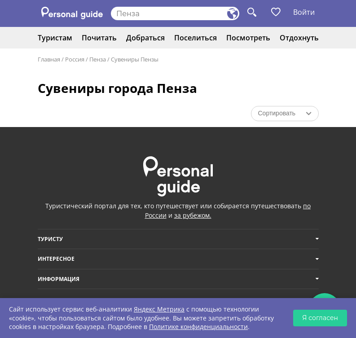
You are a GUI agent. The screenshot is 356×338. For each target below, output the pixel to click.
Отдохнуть (299, 38)
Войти (304, 12)
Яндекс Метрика (159, 309)
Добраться (145, 38)
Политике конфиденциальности (198, 326)
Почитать (99, 38)
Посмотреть (248, 38)
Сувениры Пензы (134, 59)
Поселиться (195, 38)
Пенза (97, 59)
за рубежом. (192, 215)
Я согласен (320, 318)
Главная (49, 59)
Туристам (55, 38)
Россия (74, 59)
